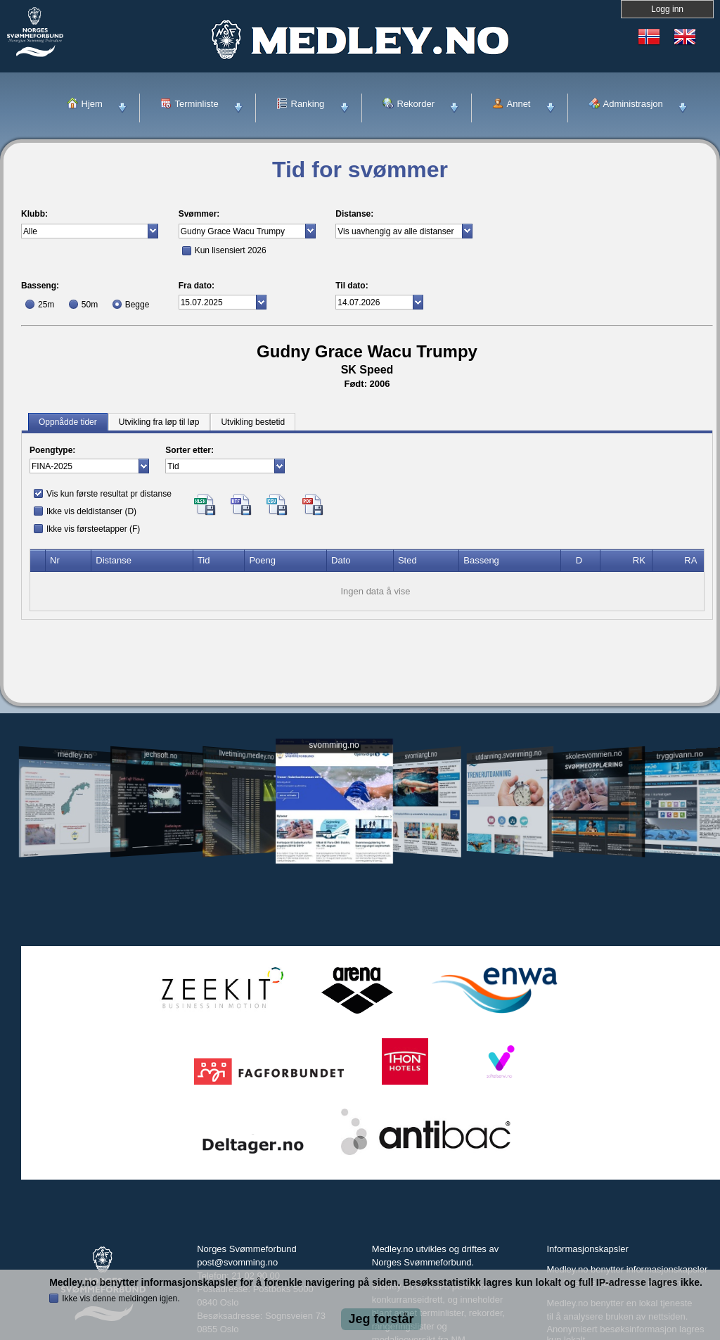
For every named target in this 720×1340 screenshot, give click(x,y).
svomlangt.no (421, 755)
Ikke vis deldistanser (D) (91, 511)
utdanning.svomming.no (508, 754)
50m (90, 305)
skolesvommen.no (594, 754)
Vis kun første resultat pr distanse (109, 494)
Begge (137, 305)
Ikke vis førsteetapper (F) (93, 529)
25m (46, 305)
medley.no (74, 755)
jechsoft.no (160, 755)
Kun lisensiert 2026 (230, 250)
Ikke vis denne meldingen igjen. (120, 1298)
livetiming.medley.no (246, 755)
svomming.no (334, 745)
